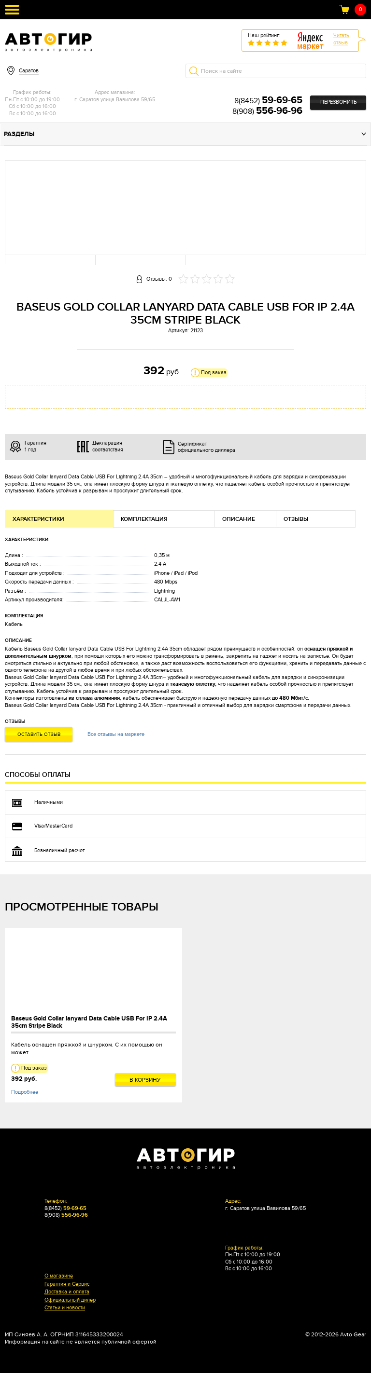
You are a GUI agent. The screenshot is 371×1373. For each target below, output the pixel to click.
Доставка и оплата (66, 1292)
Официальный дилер (70, 1300)
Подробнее (24, 1092)
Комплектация (144, 519)
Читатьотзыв (341, 39)
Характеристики (38, 519)
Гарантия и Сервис (66, 1284)
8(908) (267, 111)
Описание (238, 519)
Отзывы (296, 519)
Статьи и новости (64, 1308)
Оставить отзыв (38, 734)
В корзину (145, 1079)
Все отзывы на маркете (115, 734)
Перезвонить (338, 102)
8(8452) (268, 101)
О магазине (58, 1276)
